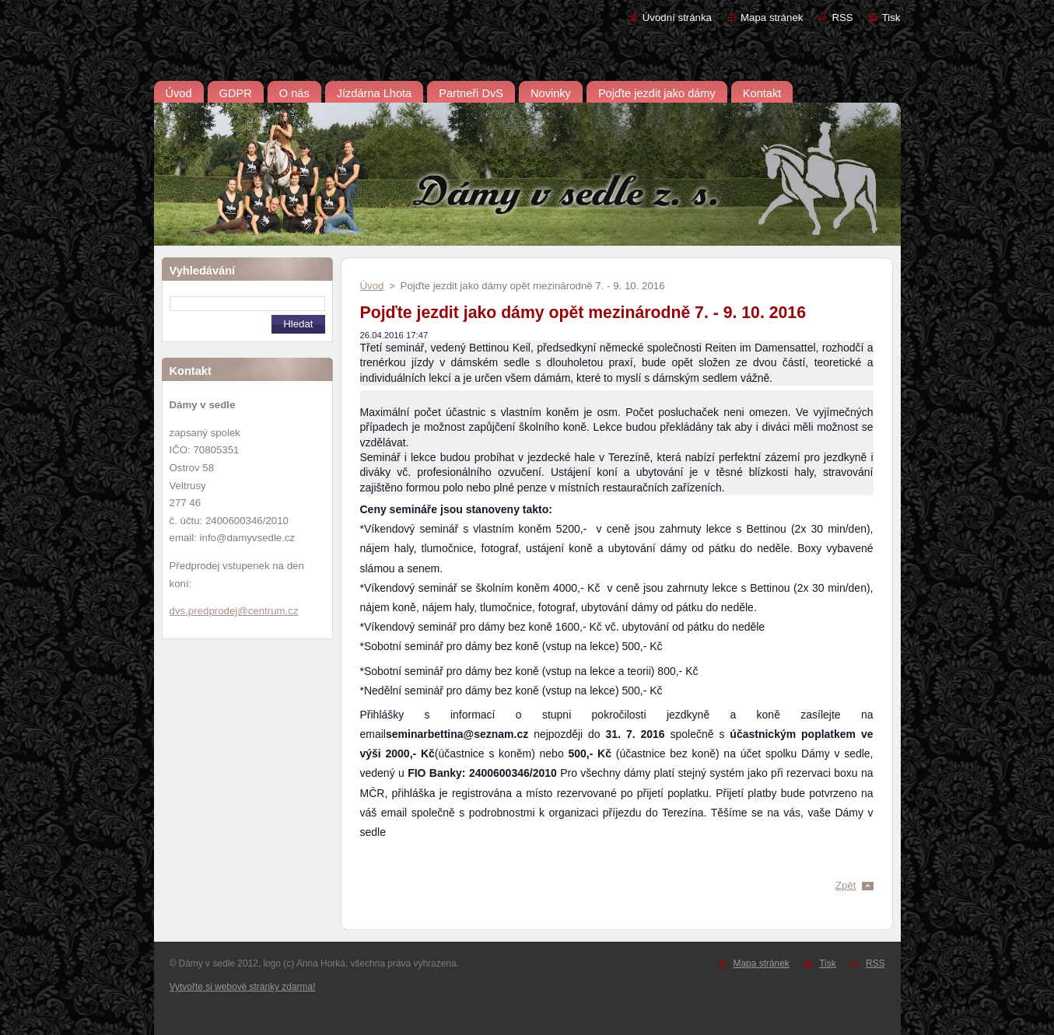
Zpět (845, 885)
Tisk (891, 17)
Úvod (372, 286)
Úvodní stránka (677, 17)
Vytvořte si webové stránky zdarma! (243, 986)
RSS (842, 17)
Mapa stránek (772, 17)
